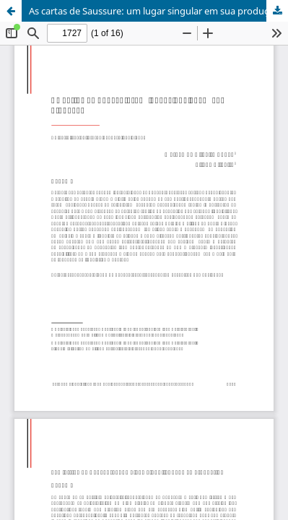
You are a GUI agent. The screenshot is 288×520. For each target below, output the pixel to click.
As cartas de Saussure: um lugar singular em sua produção (154, 10)
